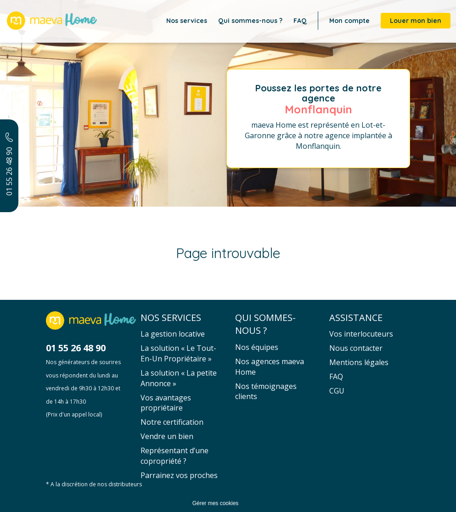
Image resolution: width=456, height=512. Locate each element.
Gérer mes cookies (215, 503)
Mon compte (349, 21)
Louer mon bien (415, 21)
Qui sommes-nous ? (250, 21)
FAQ (300, 21)
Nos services (186, 21)
